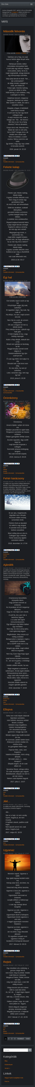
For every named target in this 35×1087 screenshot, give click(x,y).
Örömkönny (10, 397)
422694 (18, 53)
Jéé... (6, 801)
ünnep (5, 471)
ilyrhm (5, 1031)
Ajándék (8, 564)
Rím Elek (4, 4)
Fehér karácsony (13, 478)
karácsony (6, 554)
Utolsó (28, 1038)
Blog (6, 1061)
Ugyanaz (8, 850)
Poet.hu (7, 1081)
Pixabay (24, 53)
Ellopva (7, 709)
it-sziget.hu (15, 12)
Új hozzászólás (19, 162)
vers (4, 160)
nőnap (5, 469)
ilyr (4, 794)
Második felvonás (14, 31)
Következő (21, 1038)
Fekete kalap (11, 167)
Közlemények (9, 1064)
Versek (7, 1068)
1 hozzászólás (19, 391)
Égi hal (7, 277)
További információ (8, 162)
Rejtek (7, 961)
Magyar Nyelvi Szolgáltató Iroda (14, 1078)
